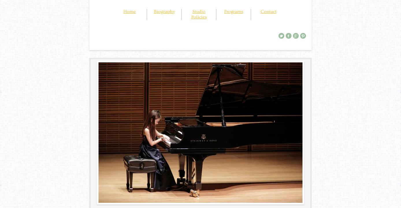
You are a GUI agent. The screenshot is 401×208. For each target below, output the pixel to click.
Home (129, 11)
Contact (268, 11)
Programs (233, 11)
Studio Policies (199, 14)
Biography (164, 11)
